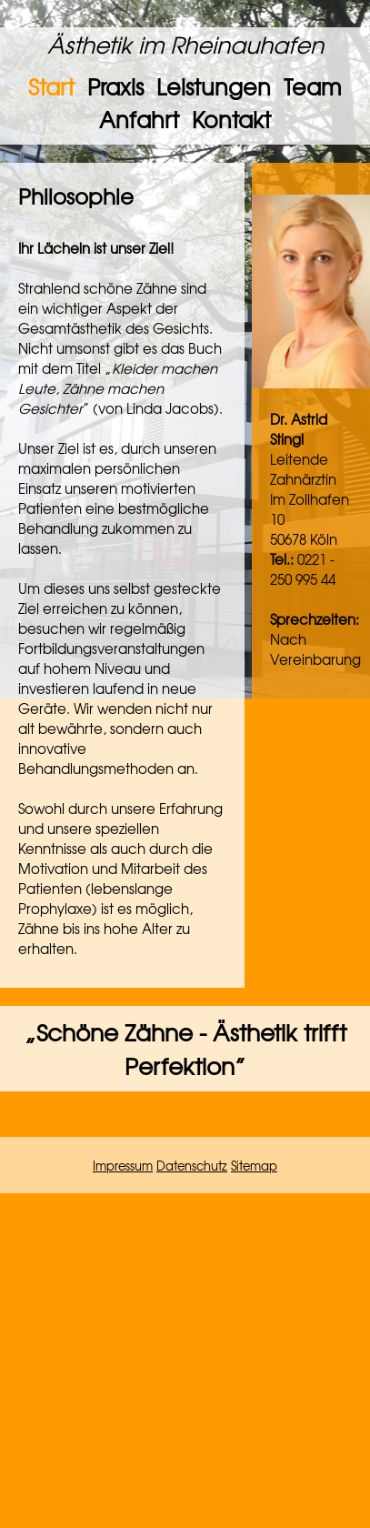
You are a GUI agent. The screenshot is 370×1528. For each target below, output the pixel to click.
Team (313, 86)
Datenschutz (191, 1165)
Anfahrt (139, 119)
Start (51, 86)
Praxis (115, 86)
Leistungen (213, 86)
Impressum (123, 1165)
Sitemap (254, 1165)
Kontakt (231, 119)
